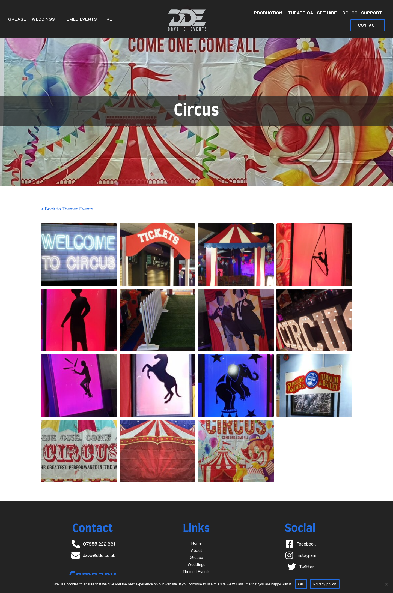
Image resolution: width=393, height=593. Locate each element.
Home (196, 543)
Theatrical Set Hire (312, 13)
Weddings (43, 19)
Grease (17, 19)
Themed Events (78, 19)
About (196, 550)
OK (300, 584)
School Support (362, 13)
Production (268, 13)
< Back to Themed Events (67, 209)
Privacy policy (324, 584)
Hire (107, 19)
